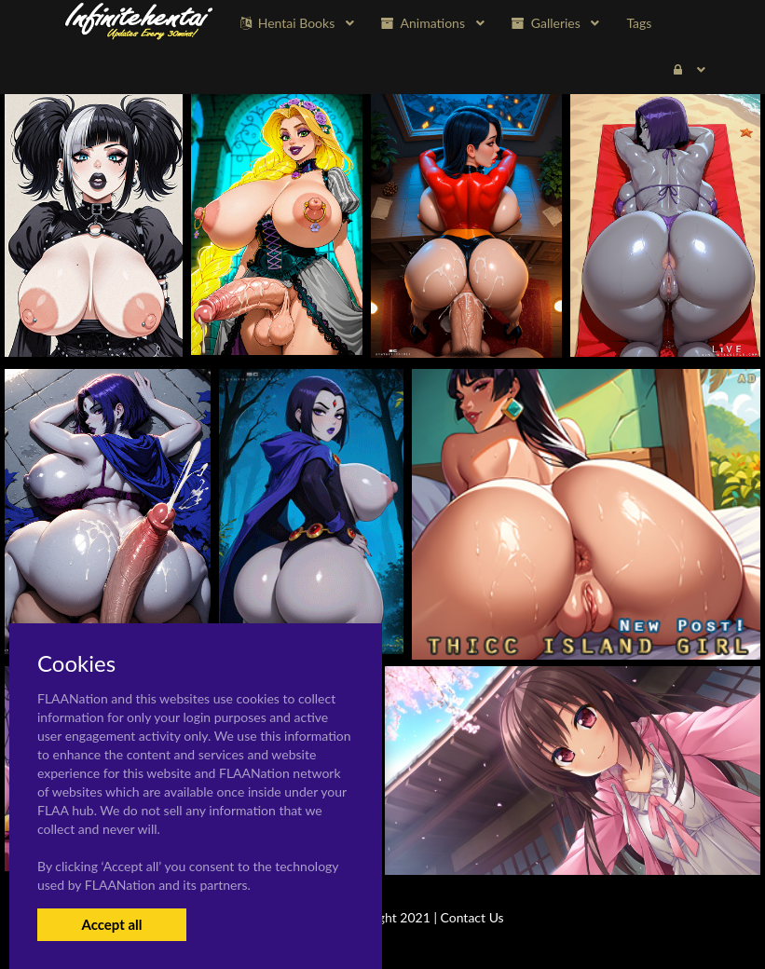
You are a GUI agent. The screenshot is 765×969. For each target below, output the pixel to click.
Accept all (111, 924)
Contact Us (472, 917)
